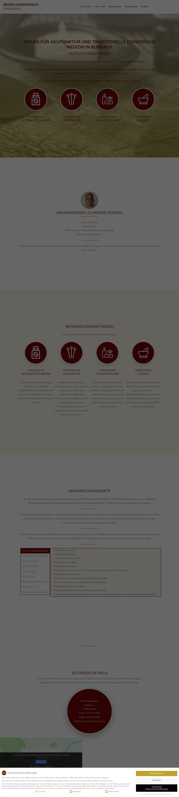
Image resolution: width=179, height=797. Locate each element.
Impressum (168, 795)
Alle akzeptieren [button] (157, 774)
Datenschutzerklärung (49, 789)
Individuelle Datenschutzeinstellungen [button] (156, 788)
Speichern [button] (156, 780)
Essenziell (40, 792)
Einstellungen (91, 789)
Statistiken (75, 792)
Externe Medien (112, 792)
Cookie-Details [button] (146, 795)
